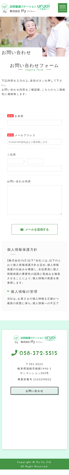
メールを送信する (37, 235)
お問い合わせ (34, 396)
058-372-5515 (38, 358)
